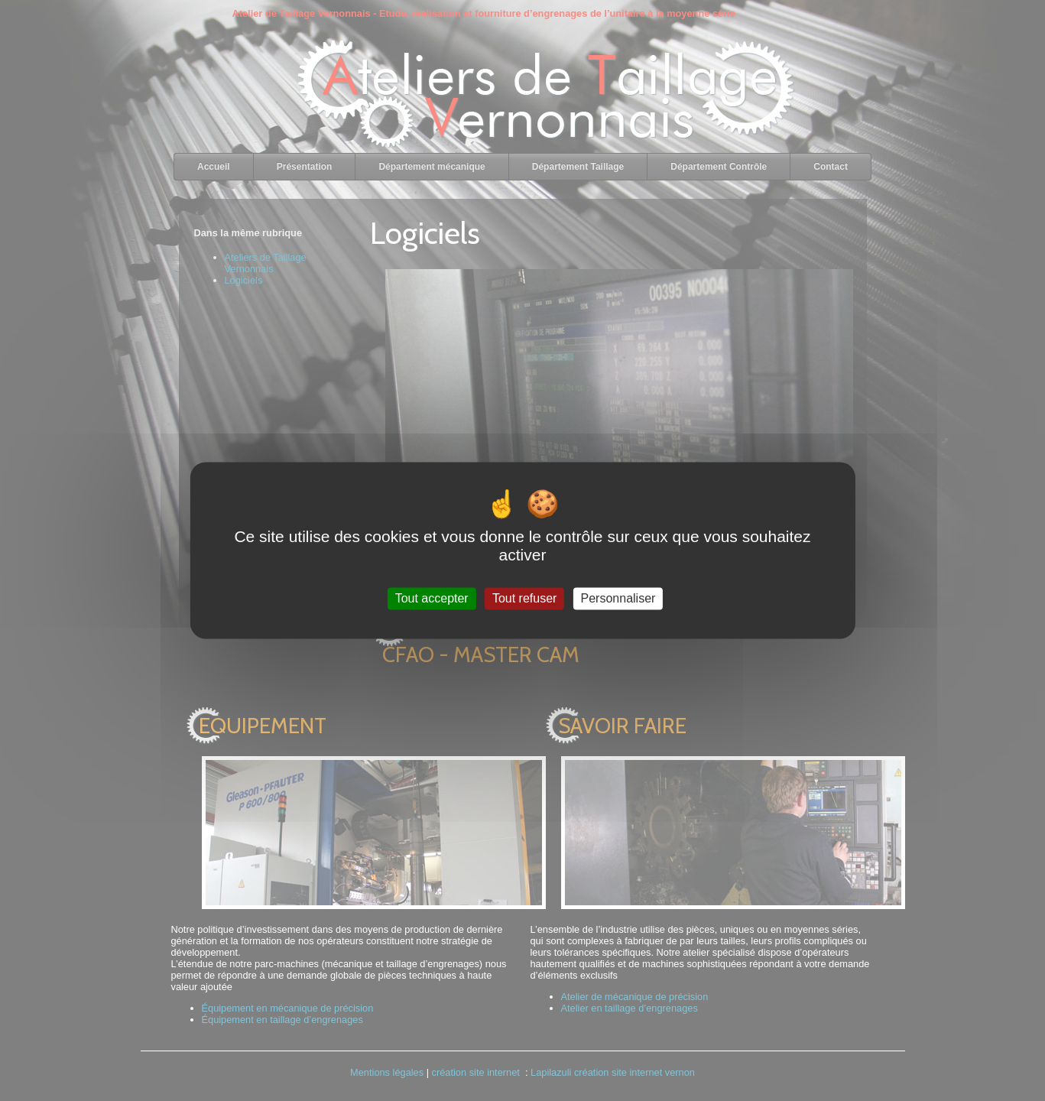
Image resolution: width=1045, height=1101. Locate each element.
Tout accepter (432, 598)
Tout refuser (524, 598)
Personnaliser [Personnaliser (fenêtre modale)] (618, 598)
